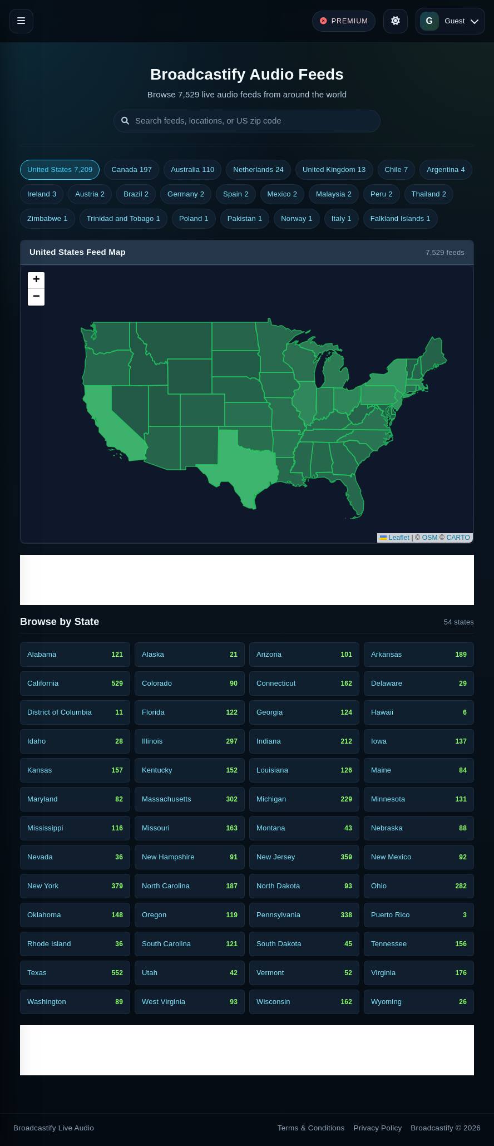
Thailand (429, 194)
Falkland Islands (400, 218)
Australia (192, 169)
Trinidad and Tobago (123, 218)
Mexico (283, 194)
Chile (396, 169)
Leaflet (394, 538)
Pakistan (245, 218)
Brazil (136, 194)
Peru (381, 194)
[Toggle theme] (395, 21)
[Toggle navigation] (21, 21)
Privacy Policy (378, 1128)
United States (59, 169)
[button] (36, 280)
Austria (90, 194)
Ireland (41, 194)
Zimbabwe (47, 218)
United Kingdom (334, 169)
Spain (235, 194)
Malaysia (334, 194)
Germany (185, 194)
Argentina (446, 169)
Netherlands (258, 169)
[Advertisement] (247, 580)
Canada (131, 169)
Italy (342, 218)
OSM (430, 538)
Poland (194, 218)
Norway (296, 218)
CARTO (458, 538)
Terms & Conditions (311, 1128)
